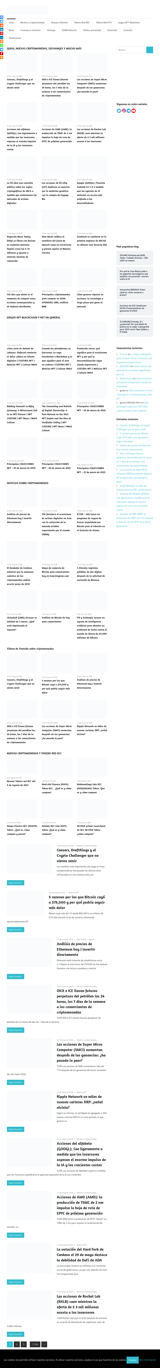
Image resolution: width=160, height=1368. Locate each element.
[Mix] (1, 41)
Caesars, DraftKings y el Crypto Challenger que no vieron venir (20, 83)
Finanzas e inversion (31, 30)
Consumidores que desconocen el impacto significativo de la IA (134, 370)
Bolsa (11, 30)
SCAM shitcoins (69, 30)
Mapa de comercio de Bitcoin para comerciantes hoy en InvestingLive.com (55, 572)
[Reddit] (1, 25)
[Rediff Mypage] (1, 53)
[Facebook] (1, 17)
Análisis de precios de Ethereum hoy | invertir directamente (19, 518)
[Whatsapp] (1, 45)
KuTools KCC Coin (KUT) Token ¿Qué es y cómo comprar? (54, 830)
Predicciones (15, 38)
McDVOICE (125, 366)
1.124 (35, 1344)
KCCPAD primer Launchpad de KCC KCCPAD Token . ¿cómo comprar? (91, 830)
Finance (123, 354)
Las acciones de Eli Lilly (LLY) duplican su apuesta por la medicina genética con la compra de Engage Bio (56, 191)
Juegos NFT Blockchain (129, 22)
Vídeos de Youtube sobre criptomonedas (30, 648)
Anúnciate (112, 30)
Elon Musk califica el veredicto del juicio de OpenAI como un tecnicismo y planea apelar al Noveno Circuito (56, 244)
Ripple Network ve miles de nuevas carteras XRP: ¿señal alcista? (92, 730)
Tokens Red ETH (104, 22)
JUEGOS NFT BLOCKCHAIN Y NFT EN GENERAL (33, 317)
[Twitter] (1, 21)
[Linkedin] (1, 29)
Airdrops (51, 30)
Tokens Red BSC (82, 22)
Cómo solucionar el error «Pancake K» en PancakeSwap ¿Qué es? (135, 394)
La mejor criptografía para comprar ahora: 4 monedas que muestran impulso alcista (134, 358)
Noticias (91, 939)
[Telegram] (1, 49)
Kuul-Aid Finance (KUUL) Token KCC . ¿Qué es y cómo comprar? (56, 788)
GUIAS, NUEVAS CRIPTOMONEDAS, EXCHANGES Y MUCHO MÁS (44, 48)
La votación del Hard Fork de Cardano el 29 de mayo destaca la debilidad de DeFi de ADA (82, 1254)
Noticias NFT (74, 892)
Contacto (128, 30)
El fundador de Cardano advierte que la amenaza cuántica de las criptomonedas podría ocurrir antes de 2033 (20, 576)
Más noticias (82, 939)
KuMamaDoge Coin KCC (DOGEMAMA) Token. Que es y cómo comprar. (91, 788)
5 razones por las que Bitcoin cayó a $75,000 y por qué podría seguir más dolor (77, 902)
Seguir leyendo (15, 882)
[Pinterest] (1, 33)
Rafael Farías (126, 378)
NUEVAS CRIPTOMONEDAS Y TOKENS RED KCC (34, 753)
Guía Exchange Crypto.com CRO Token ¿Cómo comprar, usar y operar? (133, 406)
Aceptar (132, 1360)
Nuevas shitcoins (59, 22)
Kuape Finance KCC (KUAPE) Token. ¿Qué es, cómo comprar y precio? (22, 830)
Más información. (147, 1360)
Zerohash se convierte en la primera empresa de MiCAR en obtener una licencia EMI (92, 240)
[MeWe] (1, 37)
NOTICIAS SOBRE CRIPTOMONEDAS (27, 483)
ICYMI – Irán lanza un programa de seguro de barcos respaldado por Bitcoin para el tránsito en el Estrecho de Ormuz (91, 522)
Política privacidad (92, 30)
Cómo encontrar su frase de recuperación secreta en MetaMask (134, 382)
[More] (1, 57)
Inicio (11, 22)
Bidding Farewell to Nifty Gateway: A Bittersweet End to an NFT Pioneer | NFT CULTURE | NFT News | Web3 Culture (22, 414)
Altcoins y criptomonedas (32, 22)
